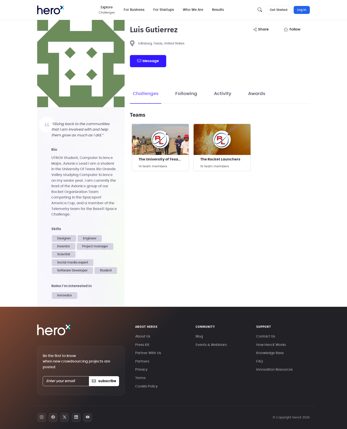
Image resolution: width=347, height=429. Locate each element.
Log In (301, 9)
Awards (256, 94)
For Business (134, 9)
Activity (222, 94)
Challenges (145, 94)
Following (186, 94)
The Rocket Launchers (220, 159)
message (148, 61)
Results (218, 9)
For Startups (163, 9)
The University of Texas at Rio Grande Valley (164, 159)
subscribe (104, 381)
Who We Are (193, 9)
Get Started (278, 9)
